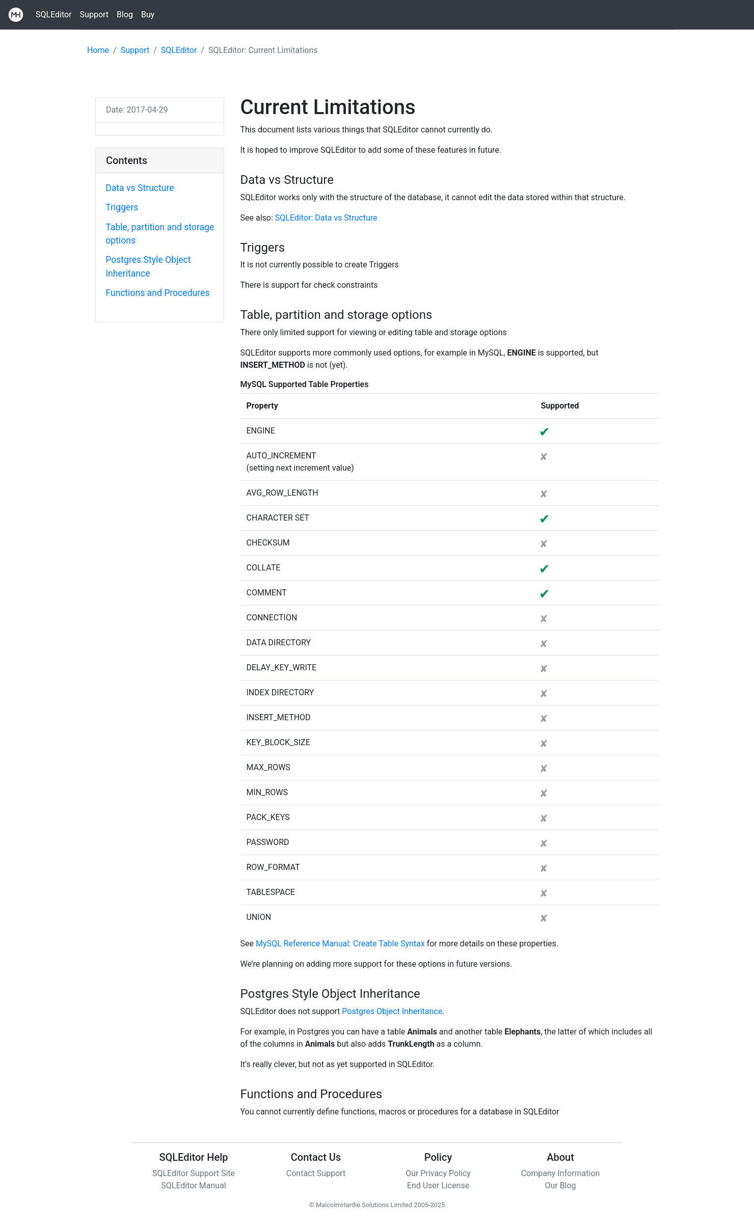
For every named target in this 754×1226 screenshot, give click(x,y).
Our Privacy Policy (438, 1173)
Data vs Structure (139, 188)
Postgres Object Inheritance (392, 1011)
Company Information (560, 1173)
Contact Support (315, 1173)
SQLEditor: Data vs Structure (326, 218)
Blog (125, 14)
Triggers (121, 207)
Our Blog (560, 1185)
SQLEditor (54, 14)
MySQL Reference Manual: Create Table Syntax (340, 943)
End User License (438, 1185)
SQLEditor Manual (193, 1185)
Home (98, 50)
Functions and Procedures (157, 293)
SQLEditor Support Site (193, 1173)
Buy (147, 14)
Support (94, 14)
